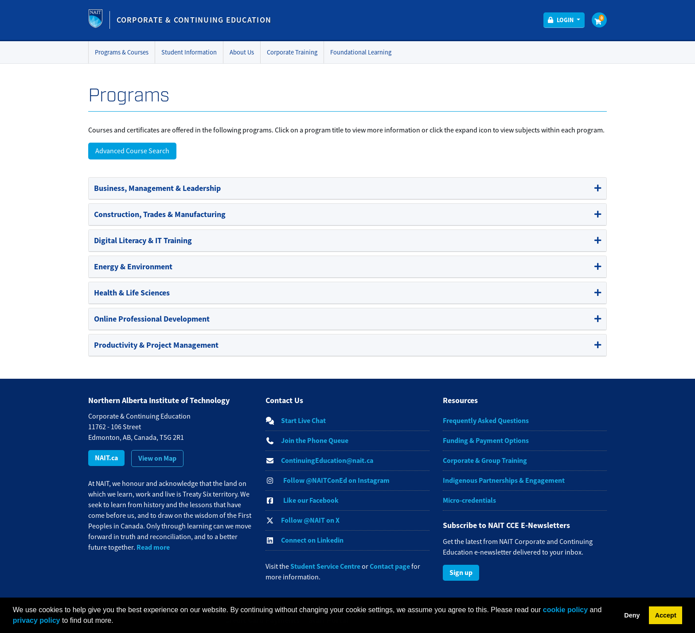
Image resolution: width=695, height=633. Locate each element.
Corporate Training (292, 52)
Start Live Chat (303, 420)
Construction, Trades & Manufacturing (160, 214)
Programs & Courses (121, 52)
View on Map (157, 458)
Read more (153, 547)
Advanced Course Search (132, 151)
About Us (242, 52)
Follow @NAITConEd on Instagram (336, 480)
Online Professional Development (152, 319)
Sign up (460, 572)
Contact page (390, 566)
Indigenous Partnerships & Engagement (504, 480)
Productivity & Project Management (156, 345)
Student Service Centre (325, 566)
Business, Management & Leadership (157, 188)
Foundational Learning (360, 52)
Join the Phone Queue (314, 440)
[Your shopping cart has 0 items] (599, 19)
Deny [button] (632, 615)
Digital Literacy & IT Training (143, 240)
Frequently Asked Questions (486, 420)
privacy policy (36, 620)
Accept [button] (665, 615)
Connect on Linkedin (312, 540)
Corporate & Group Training (485, 460)
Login (565, 20)
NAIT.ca (106, 457)
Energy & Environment (133, 266)
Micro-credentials (469, 500)
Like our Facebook (311, 500)
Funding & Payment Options (486, 440)
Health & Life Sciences (132, 292)
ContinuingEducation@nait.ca (327, 460)
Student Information (189, 52)
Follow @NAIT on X (310, 520)
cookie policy (565, 610)
